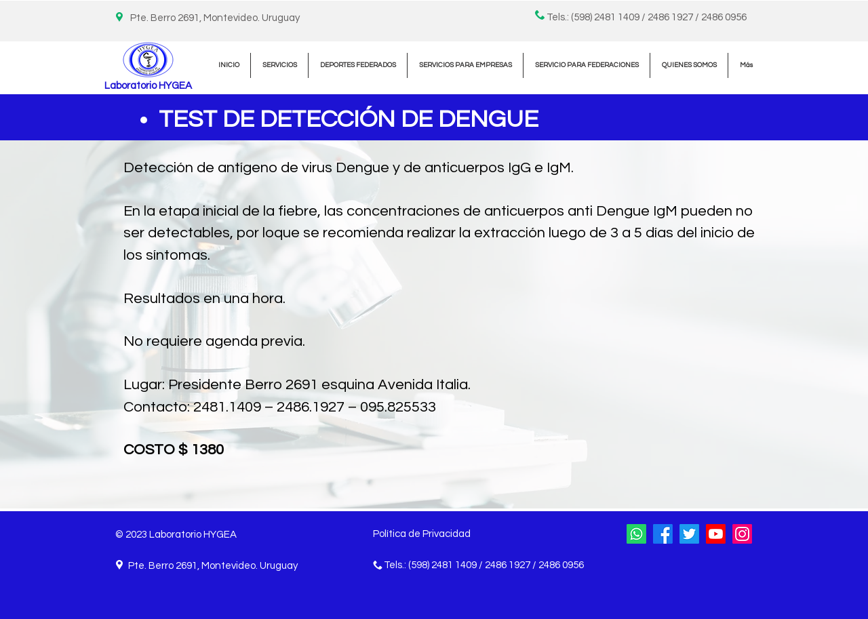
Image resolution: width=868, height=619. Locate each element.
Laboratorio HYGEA (148, 86)
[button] (279, 65)
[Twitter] (689, 534)
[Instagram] (742, 534)
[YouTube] (716, 534)
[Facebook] (663, 534)
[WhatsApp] (636, 534)
